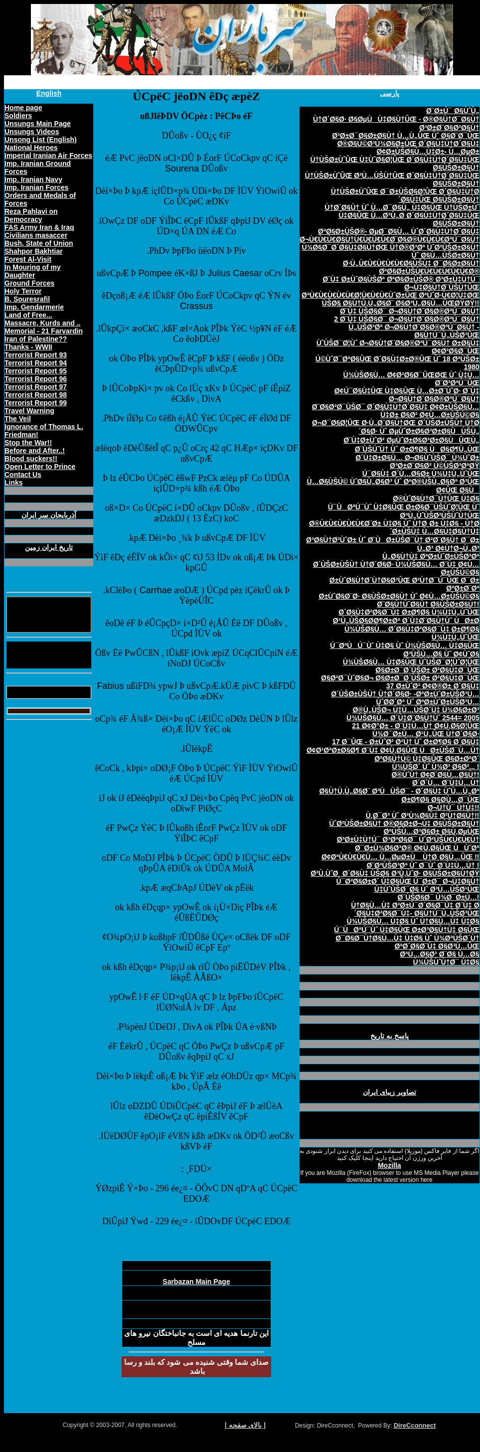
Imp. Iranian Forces (36, 187)
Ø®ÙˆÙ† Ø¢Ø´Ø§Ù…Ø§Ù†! (436, 775)
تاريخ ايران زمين (49, 547)
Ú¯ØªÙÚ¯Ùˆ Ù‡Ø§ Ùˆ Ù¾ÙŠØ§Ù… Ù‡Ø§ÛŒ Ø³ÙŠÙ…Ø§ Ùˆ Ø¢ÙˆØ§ (404, 650)
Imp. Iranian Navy (33, 179)
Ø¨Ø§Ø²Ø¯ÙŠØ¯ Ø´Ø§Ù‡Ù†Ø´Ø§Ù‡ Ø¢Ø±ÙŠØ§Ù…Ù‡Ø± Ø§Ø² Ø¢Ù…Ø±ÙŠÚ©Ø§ (396, 411)
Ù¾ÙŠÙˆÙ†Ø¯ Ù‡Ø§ (446, 962)
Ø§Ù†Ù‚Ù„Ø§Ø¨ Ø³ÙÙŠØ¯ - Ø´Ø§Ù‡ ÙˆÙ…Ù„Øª (399, 791)
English (49, 93)
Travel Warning (29, 411)
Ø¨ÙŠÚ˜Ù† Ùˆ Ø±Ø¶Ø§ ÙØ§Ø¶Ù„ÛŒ (417, 449)
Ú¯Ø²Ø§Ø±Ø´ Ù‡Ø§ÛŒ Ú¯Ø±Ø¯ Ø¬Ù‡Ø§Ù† (407, 881)
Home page (23, 108)
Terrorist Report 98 (35, 395)
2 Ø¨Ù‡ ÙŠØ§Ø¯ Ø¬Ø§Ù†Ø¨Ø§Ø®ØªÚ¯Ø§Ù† (406, 319)
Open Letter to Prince (39, 467)
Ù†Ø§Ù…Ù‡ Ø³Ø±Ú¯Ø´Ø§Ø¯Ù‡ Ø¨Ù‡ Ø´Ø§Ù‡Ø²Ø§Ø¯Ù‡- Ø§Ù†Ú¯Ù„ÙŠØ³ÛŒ (415, 909)
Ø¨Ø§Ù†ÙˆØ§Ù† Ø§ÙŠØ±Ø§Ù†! (428, 604)
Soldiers (18, 116)
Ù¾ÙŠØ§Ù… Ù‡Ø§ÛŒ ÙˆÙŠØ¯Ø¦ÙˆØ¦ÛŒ (411, 662)
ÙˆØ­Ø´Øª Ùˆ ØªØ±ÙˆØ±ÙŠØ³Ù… (428, 702)
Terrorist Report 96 (35, 379)
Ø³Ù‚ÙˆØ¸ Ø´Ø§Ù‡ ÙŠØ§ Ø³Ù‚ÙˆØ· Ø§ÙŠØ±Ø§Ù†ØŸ (395, 873)
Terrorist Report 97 (35, 387)
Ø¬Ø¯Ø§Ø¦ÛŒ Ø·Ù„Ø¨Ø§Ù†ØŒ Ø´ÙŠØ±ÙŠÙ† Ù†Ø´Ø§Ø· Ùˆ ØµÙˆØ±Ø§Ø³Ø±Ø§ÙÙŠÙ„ (396, 427)
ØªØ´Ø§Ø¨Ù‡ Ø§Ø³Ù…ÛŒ (436, 946)
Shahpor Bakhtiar (33, 251)
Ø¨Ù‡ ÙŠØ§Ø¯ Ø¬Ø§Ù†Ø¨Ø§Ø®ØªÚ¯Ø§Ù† (410, 311)
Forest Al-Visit (27, 259)
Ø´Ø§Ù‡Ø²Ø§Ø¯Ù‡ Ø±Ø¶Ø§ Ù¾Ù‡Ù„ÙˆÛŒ (408, 612)
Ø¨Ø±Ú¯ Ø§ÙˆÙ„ (452, 111)
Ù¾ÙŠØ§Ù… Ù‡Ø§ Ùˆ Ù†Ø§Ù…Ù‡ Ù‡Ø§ (412, 921)
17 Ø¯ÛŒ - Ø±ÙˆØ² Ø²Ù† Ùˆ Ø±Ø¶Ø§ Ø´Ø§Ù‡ (405, 742)
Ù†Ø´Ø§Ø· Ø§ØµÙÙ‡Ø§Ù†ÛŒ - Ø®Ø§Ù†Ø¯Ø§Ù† (396, 119)
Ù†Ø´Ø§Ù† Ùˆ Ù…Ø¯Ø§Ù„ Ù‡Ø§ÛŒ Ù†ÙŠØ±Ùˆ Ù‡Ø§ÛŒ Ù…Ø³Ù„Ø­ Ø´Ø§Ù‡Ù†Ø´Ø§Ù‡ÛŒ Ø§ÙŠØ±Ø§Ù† (401, 215)
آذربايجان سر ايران (48, 515)
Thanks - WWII (28, 347)
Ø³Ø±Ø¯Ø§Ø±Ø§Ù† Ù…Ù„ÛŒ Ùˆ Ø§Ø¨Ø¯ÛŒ (405, 136)
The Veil (17, 419)
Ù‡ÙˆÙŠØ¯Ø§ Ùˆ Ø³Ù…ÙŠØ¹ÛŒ (427, 889)
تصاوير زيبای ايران (389, 1092)
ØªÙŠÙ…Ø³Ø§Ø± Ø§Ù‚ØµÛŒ (431, 831)
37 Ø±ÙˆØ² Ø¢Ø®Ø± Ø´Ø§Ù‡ (433, 686)
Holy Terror (22, 291)
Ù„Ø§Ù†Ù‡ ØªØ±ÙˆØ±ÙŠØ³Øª (431, 556)
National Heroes (31, 148)
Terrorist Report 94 (35, 363)
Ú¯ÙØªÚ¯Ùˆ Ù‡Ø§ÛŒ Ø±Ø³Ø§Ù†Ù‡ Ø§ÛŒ (406, 930)
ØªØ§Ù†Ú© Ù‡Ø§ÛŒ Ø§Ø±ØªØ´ (426, 759)
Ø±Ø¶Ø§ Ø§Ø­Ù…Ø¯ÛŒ (440, 800)
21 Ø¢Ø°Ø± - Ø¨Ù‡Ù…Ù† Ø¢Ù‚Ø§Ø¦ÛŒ (415, 726)
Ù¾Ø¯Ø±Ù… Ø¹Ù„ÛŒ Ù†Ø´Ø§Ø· (426, 734)
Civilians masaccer (35, 235)
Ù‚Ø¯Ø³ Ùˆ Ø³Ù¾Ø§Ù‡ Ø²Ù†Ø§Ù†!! (423, 815)
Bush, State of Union (38, 243)
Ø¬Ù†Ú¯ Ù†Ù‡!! (454, 807)
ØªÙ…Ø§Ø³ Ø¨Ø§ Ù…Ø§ (439, 954)
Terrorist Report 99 (35, 403)
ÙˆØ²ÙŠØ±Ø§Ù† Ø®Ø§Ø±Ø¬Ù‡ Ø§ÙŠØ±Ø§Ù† (404, 823)
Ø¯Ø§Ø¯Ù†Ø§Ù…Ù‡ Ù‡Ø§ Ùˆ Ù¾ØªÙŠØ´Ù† (407, 938)
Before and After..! (34, 451)
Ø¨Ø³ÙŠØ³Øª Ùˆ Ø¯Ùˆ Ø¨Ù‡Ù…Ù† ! (423, 865)
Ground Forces (29, 283)
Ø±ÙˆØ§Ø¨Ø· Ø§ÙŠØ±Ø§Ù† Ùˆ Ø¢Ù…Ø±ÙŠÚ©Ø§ (399, 596)
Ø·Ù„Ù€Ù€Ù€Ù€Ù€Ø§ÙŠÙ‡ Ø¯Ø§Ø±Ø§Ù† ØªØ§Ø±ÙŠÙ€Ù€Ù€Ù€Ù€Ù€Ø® (411, 267)
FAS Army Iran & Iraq (39, 227)
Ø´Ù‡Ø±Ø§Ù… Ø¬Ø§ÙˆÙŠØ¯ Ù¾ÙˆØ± (417, 458)
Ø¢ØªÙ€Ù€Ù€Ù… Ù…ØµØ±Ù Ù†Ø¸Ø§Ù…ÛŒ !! (400, 857)
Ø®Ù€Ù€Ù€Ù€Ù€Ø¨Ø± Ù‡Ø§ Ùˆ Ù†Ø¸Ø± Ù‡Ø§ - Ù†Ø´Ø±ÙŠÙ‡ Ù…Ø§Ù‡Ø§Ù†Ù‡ (394, 527)
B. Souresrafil (27, 299)
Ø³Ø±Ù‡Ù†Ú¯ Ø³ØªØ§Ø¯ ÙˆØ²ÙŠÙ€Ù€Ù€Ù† (408, 839)
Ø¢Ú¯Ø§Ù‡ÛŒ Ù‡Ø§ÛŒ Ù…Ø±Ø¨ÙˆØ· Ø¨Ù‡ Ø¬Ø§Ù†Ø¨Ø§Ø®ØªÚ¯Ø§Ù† (407, 395)
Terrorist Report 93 (35, 355)
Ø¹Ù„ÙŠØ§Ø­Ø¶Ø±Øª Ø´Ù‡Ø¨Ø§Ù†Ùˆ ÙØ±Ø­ (406, 621)
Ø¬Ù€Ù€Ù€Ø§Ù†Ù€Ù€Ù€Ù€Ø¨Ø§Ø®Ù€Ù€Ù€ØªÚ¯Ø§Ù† (390, 239)
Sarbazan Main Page (196, 1282)
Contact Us (22, 475)
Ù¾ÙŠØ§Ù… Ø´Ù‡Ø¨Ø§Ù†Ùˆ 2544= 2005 (413, 718)
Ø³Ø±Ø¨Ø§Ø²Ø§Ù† (449, 128)
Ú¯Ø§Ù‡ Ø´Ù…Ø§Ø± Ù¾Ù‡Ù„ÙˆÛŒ (421, 474)
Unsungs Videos (31, 132)
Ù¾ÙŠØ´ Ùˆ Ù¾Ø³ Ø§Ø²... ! (436, 767)
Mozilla (389, 1165)
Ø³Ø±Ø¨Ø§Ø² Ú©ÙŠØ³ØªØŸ (435, 466)
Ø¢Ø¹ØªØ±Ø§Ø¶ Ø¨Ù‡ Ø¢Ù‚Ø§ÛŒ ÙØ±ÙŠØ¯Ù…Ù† (393, 750)
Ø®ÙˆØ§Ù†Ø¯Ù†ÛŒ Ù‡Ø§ (436, 498)
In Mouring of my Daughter (32, 271)
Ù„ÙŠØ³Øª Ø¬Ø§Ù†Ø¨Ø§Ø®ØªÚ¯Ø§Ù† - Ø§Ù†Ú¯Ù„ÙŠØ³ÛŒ (413, 331)
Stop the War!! (28, 443)
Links (13, 482)
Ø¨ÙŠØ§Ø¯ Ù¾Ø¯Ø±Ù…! (439, 897)
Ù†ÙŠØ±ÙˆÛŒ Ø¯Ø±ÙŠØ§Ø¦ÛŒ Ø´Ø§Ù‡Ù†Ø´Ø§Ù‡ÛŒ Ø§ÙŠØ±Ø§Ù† (405, 195)
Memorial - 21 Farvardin (43, 331)
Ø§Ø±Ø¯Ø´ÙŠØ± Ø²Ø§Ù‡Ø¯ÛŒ (427, 670)
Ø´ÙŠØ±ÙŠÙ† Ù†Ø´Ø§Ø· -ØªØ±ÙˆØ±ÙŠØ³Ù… (405, 694)
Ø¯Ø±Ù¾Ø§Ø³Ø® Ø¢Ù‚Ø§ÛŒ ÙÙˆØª (417, 848)
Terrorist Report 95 (35, 371)
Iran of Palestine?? (35, 339)
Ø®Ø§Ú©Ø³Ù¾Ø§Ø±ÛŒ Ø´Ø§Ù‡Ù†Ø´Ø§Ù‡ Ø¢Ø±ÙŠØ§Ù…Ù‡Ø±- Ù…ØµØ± (408, 148)
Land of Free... (28, 315)
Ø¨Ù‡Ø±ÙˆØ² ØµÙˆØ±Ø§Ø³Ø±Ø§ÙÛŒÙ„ (411, 440)
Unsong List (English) (40, 140)
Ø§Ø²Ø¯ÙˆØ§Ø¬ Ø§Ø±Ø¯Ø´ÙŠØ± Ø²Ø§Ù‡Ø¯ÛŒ (400, 678)
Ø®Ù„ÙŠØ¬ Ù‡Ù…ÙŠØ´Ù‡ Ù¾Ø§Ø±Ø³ (415, 710)
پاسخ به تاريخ (389, 1036)
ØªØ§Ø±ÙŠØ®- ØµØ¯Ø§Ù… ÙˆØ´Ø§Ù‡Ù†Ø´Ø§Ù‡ (399, 231)
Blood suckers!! (30, 459)
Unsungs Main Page (37, 124)
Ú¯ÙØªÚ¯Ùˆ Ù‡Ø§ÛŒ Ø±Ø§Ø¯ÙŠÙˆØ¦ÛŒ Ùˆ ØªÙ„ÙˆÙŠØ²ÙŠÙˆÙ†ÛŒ (404, 511)
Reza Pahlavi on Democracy (31, 215)
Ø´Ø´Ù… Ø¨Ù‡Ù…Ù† (446, 783)
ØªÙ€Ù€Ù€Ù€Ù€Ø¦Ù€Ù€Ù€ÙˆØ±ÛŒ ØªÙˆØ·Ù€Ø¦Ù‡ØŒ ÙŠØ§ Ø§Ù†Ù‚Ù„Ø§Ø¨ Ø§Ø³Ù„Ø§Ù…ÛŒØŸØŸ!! (391, 299)
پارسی (389, 93)
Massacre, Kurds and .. (42, 323)
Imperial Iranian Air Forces (48, 156)
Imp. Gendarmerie (34, 307)
